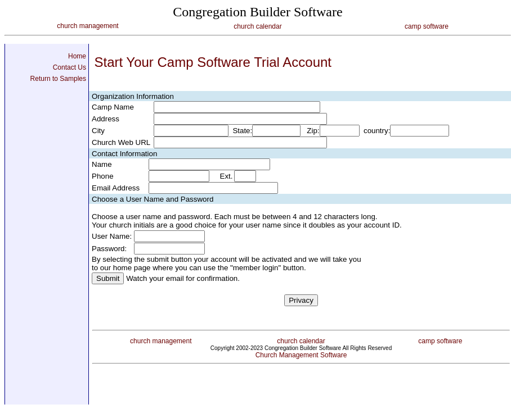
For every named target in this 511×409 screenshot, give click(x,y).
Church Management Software (301, 355)
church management (87, 26)
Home (77, 56)
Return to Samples (58, 79)
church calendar (257, 26)
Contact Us (69, 67)
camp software (427, 26)
